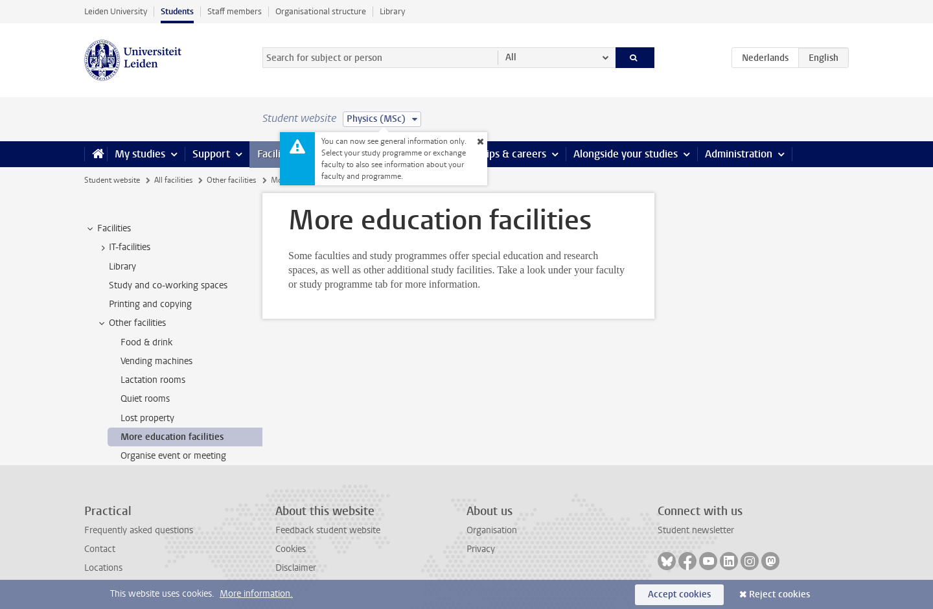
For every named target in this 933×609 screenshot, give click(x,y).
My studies (140, 154)
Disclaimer (295, 568)
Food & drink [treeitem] (146, 342)
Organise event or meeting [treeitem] (173, 456)
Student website (112, 180)
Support (211, 154)
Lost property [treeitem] (147, 418)
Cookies (290, 549)
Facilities (277, 154)
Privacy (480, 549)
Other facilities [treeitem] (131, 323)
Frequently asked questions (138, 530)
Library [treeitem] (122, 266)
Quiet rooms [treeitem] (145, 399)
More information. (256, 594)
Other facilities (231, 180)
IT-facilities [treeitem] (123, 247)
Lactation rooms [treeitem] (153, 380)
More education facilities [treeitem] (172, 437)
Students (177, 11)
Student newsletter (696, 530)
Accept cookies (679, 594)
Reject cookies (779, 594)
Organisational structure (320, 11)
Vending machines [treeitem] (156, 361)
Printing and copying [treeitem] (150, 304)
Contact (99, 549)
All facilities (173, 180)
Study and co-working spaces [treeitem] (168, 285)
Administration (738, 154)
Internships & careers (497, 154)
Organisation (491, 530)
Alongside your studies (625, 154)
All (510, 57)
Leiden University (115, 11)
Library (392, 11)
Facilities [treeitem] (108, 228)
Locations (103, 568)
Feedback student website (327, 530)
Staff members (234, 11)
